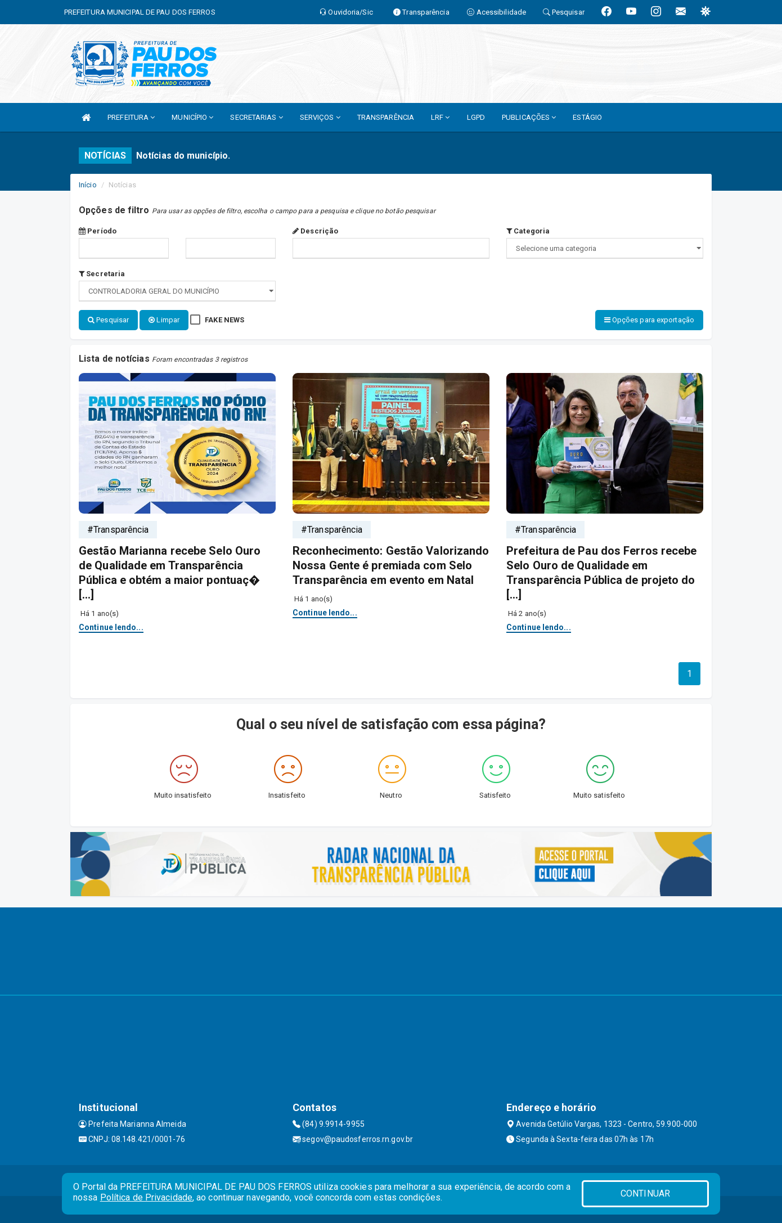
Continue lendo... (111, 626)
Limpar (164, 320)
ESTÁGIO (587, 117)
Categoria (528, 231)
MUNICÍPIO (192, 117)
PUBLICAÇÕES (529, 117)
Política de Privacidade (146, 1197)
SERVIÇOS (320, 117)
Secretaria (102, 273)
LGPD (476, 117)
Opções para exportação (649, 320)
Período (97, 231)
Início (88, 185)
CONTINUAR (645, 1193)
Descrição (315, 231)
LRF (440, 117)
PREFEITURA (131, 117)
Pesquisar (108, 320)
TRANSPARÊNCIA (385, 117)
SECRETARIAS (256, 117)
